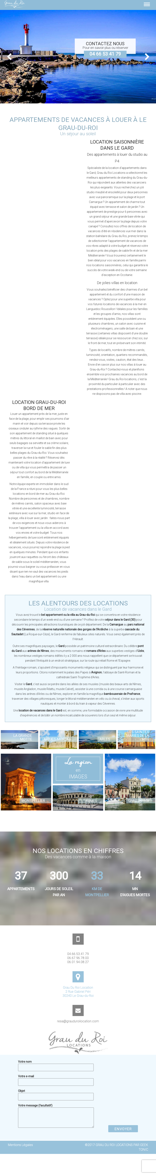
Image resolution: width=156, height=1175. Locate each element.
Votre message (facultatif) (56, 1107)
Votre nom (56, 1064)
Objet (56, 1093)
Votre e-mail (56, 1078)
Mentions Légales (20, 1145)
